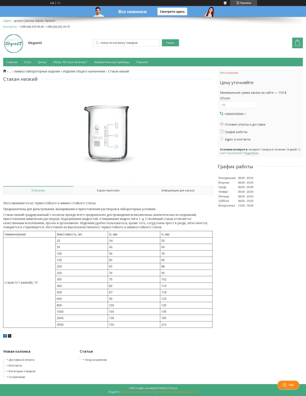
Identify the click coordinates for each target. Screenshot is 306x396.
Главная (11, 62)
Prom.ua (172, 388)
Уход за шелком (96, 360)
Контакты (15, 365)
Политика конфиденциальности (177, 392)
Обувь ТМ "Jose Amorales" (70, 62)
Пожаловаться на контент (137, 392)
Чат (288, 385)
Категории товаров (22, 371)
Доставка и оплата (21, 360)
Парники (142, 62)
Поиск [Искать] (170, 42)
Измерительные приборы (112, 62)
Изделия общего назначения (84, 71)
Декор (42, 62)
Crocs (27, 62)
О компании (17, 377)
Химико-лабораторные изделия (37, 71)
